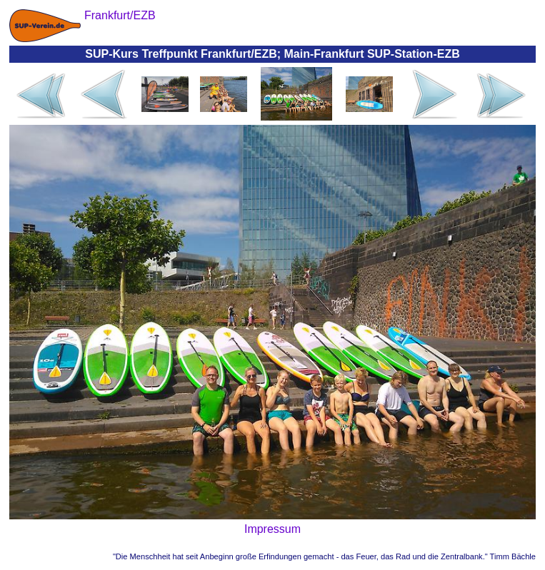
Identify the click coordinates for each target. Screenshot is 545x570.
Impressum (272, 529)
